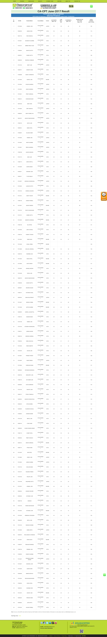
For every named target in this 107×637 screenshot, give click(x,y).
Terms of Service (57, 635)
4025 (20, 615)
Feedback (51, 635)
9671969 (84, 635)
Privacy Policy (64, 635)
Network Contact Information (46, 628)
